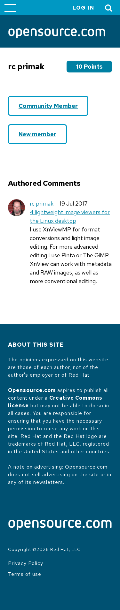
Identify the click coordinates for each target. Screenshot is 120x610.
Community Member (48, 105)
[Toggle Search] (109, 8)
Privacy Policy (25, 563)
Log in (83, 7)
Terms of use (24, 574)
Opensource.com (32, 390)
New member (37, 134)
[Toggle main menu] (10, 7)
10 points (89, 66)
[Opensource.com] (57, 34)
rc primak (41, 203)
